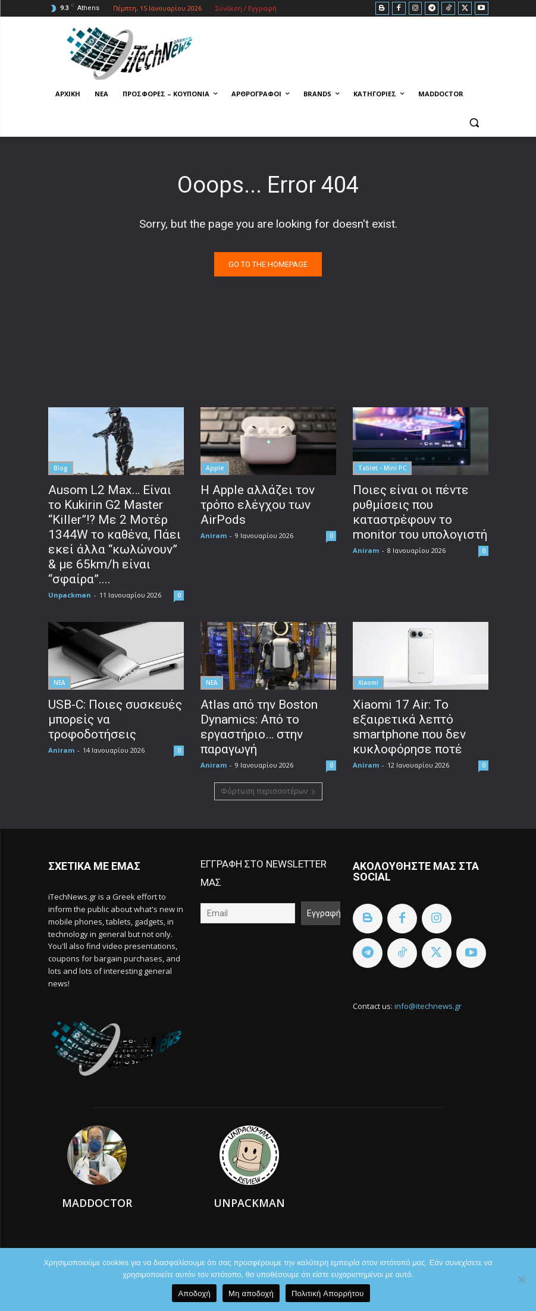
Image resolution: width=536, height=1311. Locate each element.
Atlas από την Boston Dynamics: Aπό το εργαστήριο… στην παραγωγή (259, 726)
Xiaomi (368, 682)
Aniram (213, 535)
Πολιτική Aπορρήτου (327, 1293)
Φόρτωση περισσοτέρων (268, 791)
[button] (474, 123)
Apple (215, 468)
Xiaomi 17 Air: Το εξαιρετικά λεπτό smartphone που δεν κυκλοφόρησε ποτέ (409, 726)
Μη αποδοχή (251, 1293)
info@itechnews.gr (428, 1006)
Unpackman (69, 594)
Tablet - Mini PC (382, 468)
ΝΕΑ (59, 682)
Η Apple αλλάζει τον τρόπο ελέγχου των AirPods (257, 505)
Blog (61, 468)
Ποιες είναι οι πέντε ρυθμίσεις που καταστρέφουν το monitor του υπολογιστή (420, 512)
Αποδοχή (194, 1293)
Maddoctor (97, 1203)
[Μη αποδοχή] (521, 1279)
